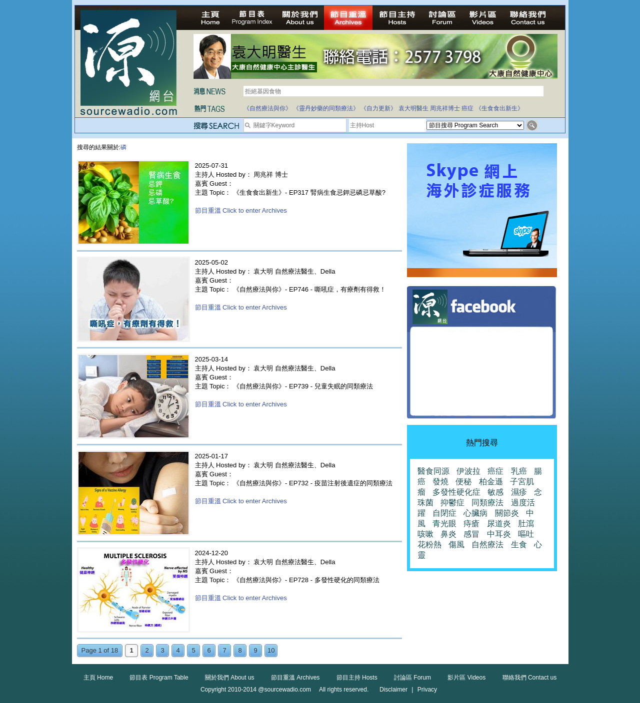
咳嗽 (426, 534)
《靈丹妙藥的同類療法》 (326, 108)
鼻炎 (448, 534)
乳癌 (519, 471)
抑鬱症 (452, 502)
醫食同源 (434, 471)
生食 (519, 544)
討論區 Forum (412, 677)
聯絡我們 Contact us (529, 677)
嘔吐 (526, 534)
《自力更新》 (378, 108)
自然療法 (488, 544)
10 (271, 650)
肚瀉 (526, 523)
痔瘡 (472, 523)
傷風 (456, 544)
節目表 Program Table (159, 677)
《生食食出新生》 (500, 108)
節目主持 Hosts (357, 677)
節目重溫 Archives (295, 677)
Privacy (427, 689)
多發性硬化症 (456, 492)
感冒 (472, 534)
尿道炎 (499, 523)
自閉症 (444, 513)
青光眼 (444, 523)
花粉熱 (430, 544)
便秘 (464, 481)
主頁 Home (98, 677)
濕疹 (519, 492)
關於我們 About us (229, 677)
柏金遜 (491, 481)
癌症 (468, 108)
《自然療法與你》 (268, 108)
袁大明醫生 (413, 108)
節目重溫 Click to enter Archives (241, 210)
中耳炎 (499, 534)
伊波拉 (468, 471)
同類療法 (488, 502)
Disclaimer (394, 689)
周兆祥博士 (445, 108)
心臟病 (476, 513)
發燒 (440, 481)
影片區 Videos (467, 677)
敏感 (496, 492)
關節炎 (507, 513)
